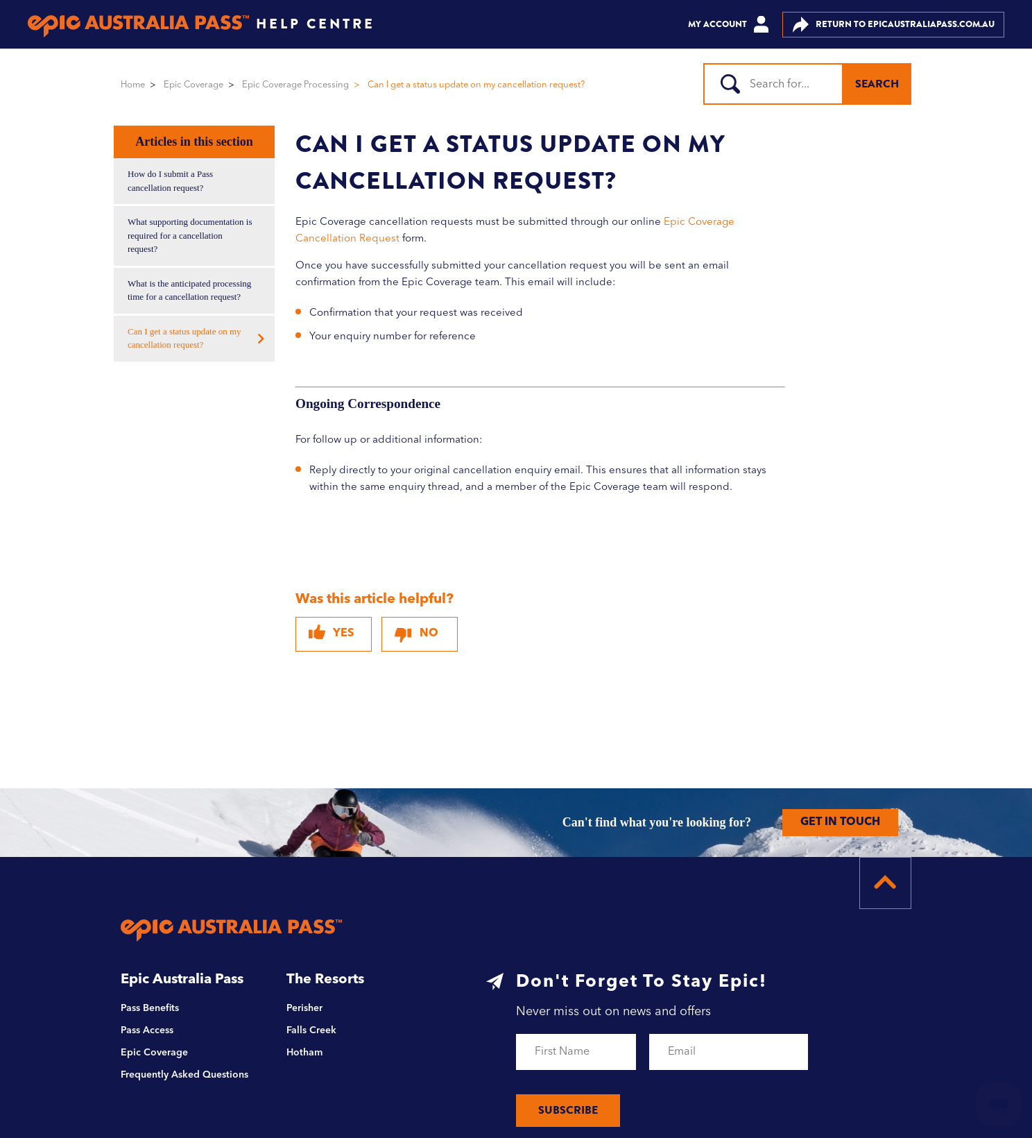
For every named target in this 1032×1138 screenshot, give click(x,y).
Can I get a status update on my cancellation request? (184, 338)
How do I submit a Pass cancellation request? (170, 181)
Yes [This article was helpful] (343, 633)
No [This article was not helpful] (429, 633)
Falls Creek (311, 1030)
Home (133, 85)
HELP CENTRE (315, 24)
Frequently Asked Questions (184, 1075)
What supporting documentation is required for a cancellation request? (190, 235)
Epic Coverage (193, 85)
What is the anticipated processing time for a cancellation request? (189, 290)
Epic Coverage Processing (295, 85)
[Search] (780, 84)
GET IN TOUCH (840, 822)
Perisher (304, 1008)
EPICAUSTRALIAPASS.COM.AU (894, 25)
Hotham (304, 1053)
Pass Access (147, 1030)
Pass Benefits (150, 1008)
